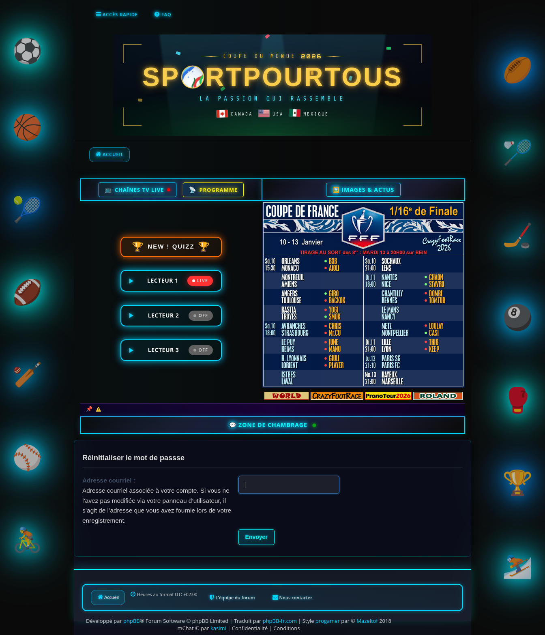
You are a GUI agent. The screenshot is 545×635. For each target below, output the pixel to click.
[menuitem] (163, 14)
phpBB (131, 620)
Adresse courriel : (108, 479)
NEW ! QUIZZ (171, 246)
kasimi (218, 627)
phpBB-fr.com (280, 620)
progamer (327, 620)
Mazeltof (367, 620)
